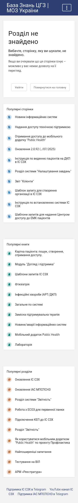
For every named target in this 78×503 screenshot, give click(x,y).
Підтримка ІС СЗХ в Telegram (26, 489)
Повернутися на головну (50, 87)
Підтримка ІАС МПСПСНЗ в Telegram (43, 494)
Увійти (19, 87)
